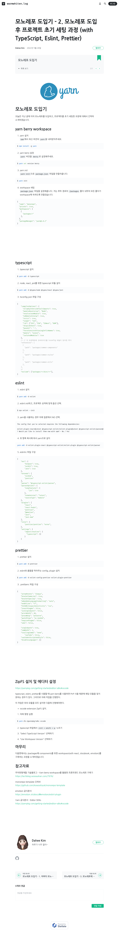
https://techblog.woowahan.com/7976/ (34, 776)
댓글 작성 (97, 906)
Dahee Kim (20, 48)
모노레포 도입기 (27, 60)
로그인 (112, 4)
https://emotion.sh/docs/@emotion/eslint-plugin (38, 794)
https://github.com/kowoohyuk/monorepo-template (40, 785)
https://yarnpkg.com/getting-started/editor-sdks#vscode (41, 688)
